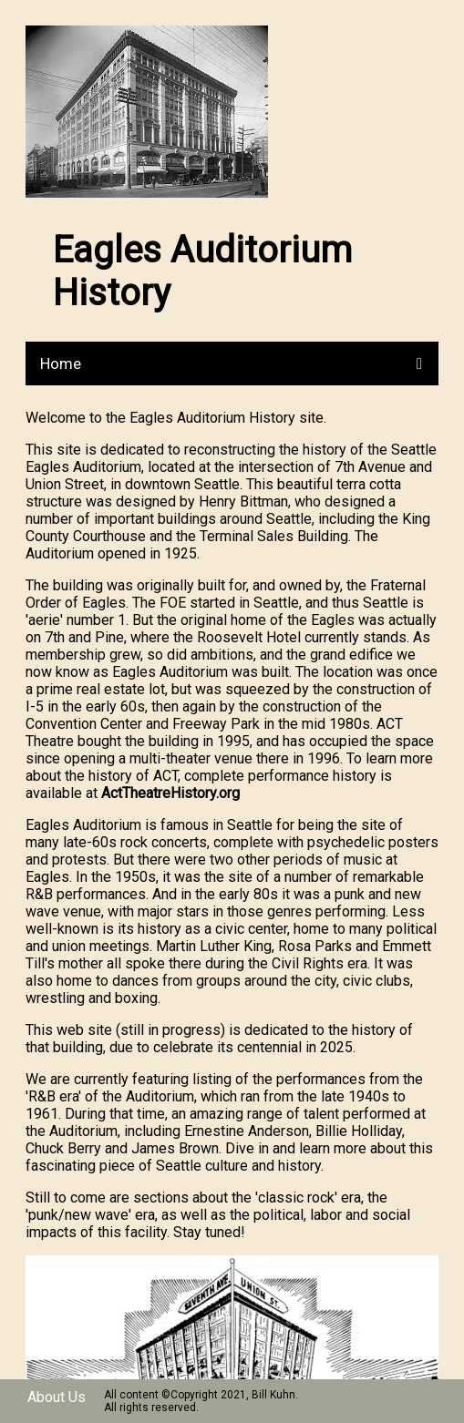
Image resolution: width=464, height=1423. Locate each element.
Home (60, 363)
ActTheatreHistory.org (170, 793)
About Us (56, 1397)
